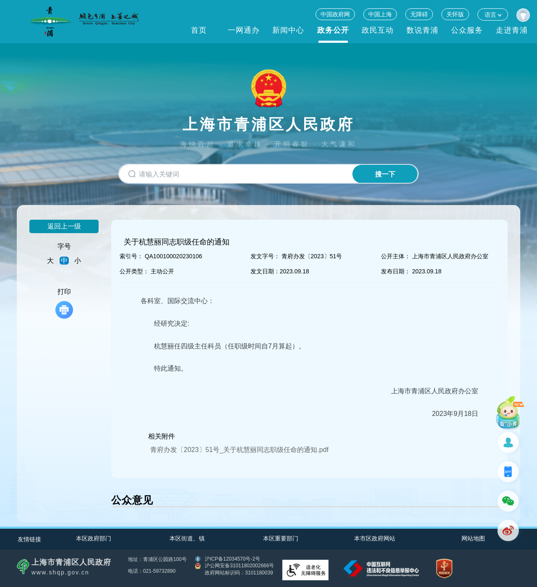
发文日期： (265, 271)
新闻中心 (288, 30)
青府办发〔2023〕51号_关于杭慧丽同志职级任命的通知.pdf (239, 449)
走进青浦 (512, 30)
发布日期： (395, 271)
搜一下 (385, 174)
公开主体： (395, 256)
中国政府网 (335, 14)
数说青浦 (422, 30)
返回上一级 (64, 226)
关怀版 (455, 14)
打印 (64, 303)
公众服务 (467, 30)
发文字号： (265, 256)
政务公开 (333, 30)
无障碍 (419, 14)
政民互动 (378, 30)
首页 (199, 30)
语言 (492, 14)
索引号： (131, 256)
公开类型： (134, 271)
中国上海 (380, 14)
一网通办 (244, 30)
